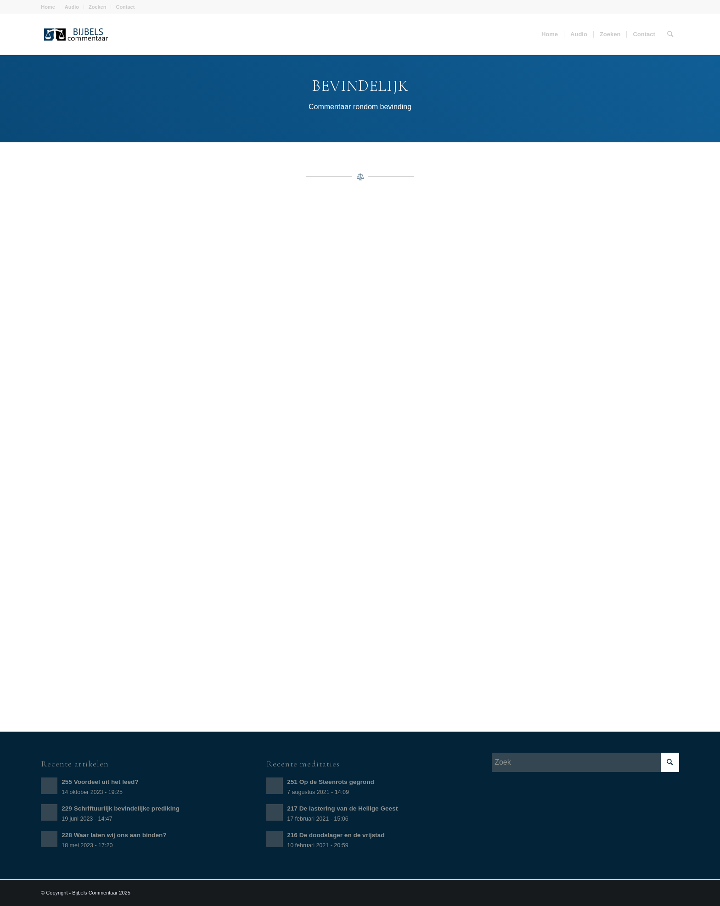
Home (48, 7)
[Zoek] (670, 34)
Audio (72, 7)
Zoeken (98, 7)
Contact (125, 7)
